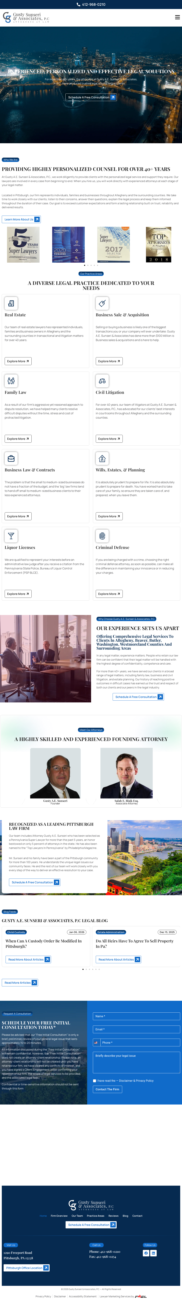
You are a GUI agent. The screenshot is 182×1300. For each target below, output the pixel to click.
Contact (137, 1215)
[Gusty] (55, 776)
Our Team (77, 1215)
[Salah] (126, 776)
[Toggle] (177, 17)
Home (43, 1215)
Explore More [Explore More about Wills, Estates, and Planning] (109, 516)
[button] (84, 265)
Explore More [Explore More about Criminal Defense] (109, 594)
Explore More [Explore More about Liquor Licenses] (18, 594)
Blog (125, 1215)
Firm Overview (59, 1215)
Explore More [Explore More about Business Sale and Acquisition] (109, 361)
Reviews (114, 1215)
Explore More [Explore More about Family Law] (18, 439)
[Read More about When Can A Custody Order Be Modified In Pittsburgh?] (28, 959)
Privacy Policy (145, 1080)
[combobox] (97, 1042)
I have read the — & (123, 1080)
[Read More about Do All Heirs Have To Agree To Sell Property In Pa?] (118, 959)
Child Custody (16, 932)
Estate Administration (111, 932)
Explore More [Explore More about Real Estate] (18, 361)
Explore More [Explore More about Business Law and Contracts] (18, 516)
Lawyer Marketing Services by (123, 1296)
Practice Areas (95, 1215)
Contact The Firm (107, 1089)
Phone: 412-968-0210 (104, 1251)
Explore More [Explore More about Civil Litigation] (109, 439)
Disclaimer (126, 1080)
